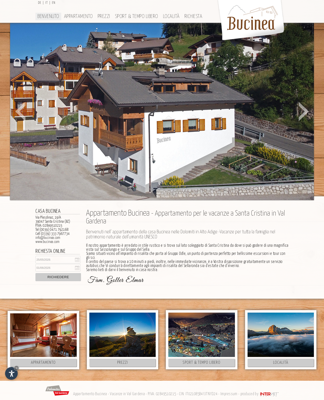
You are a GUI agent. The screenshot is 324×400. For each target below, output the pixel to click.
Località (171, 16)
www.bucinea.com (47, 242)
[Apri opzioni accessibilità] (11, 373)
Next (304, 111)
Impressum (228, 394)
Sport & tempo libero (136, 16)
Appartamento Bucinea (90, 394)
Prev (20, 111)
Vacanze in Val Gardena (127, 394)
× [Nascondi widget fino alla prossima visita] (16, 368)
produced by (260, 394)
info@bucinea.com (47, 238)
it (46, 3)
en (53, 3)
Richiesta (193, 16)
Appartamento (78, 16)
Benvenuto (48, 16)
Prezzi (104, 16)
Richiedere (58, 277)
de (39, 3)
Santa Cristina (218, 245)
